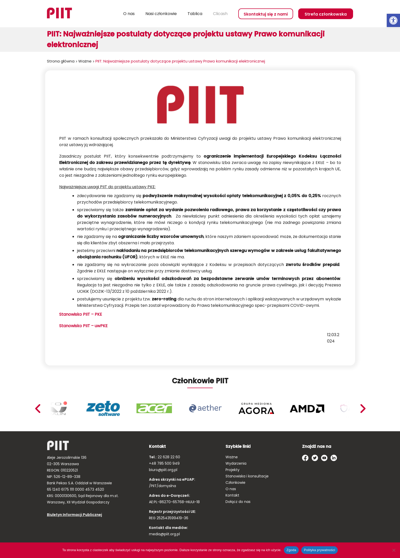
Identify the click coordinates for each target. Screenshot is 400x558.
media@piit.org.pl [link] (164, 534)
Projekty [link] (233, 469)
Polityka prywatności (319, 550)
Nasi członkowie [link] (161, 14)
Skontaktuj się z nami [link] (266, 14)
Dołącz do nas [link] (238, 501)
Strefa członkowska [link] (326, 14)
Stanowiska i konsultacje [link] (247, 476)
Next (37, 408)
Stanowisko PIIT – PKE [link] (81, 314)
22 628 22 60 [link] (168, 457)
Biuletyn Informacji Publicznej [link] (74, 514)
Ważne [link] (85, 61)
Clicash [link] (220, 14)
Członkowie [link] (235, 482)
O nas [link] (129, 14)
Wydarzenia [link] (236, 463)
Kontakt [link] (232, 495)
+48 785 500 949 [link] (164, 463)
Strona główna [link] (60, 61)
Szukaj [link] (110, 13)
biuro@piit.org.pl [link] (163, 469)
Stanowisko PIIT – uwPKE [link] (83, 326)
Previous (363, 408)
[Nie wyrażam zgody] (393, 550)
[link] (393, 20)
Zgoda (291, 550)
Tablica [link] (195, 14)
